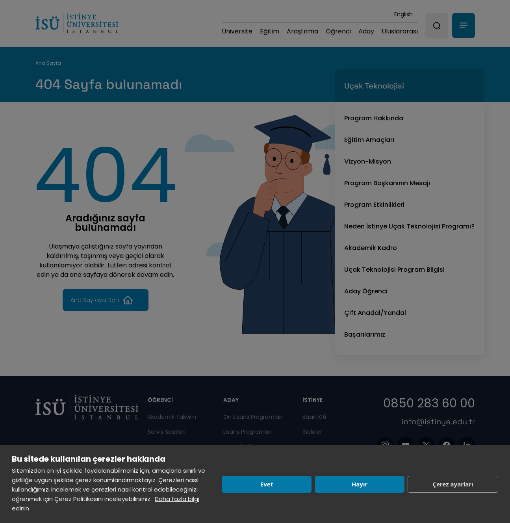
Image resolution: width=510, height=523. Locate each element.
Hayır (359, 484)
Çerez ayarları (453, 484)
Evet (266, 484)
